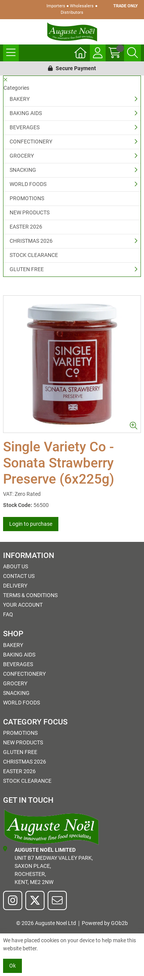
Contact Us (19, 576)
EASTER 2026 (26, 227)
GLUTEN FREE (27, 269)
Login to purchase (30, 524)
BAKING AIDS (26, 113)
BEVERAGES (25, 127)
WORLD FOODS (28, 184)
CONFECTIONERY (31, 141)
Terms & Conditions (30, 595)
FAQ (8, 614)
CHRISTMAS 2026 (31, 241)
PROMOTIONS (27, 198)
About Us (15, 566)
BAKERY (20, 99)
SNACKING (23, 170)
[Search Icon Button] (132, 52)
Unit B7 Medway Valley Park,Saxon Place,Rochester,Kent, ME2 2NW (48, 865)
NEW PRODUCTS (30, 212)
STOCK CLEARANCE (34, 255)
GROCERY (22, 156)
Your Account (23, 605)
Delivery (15, 586)
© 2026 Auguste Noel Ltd (46, 923)
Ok (12, 966)
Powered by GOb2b (105, 923)
